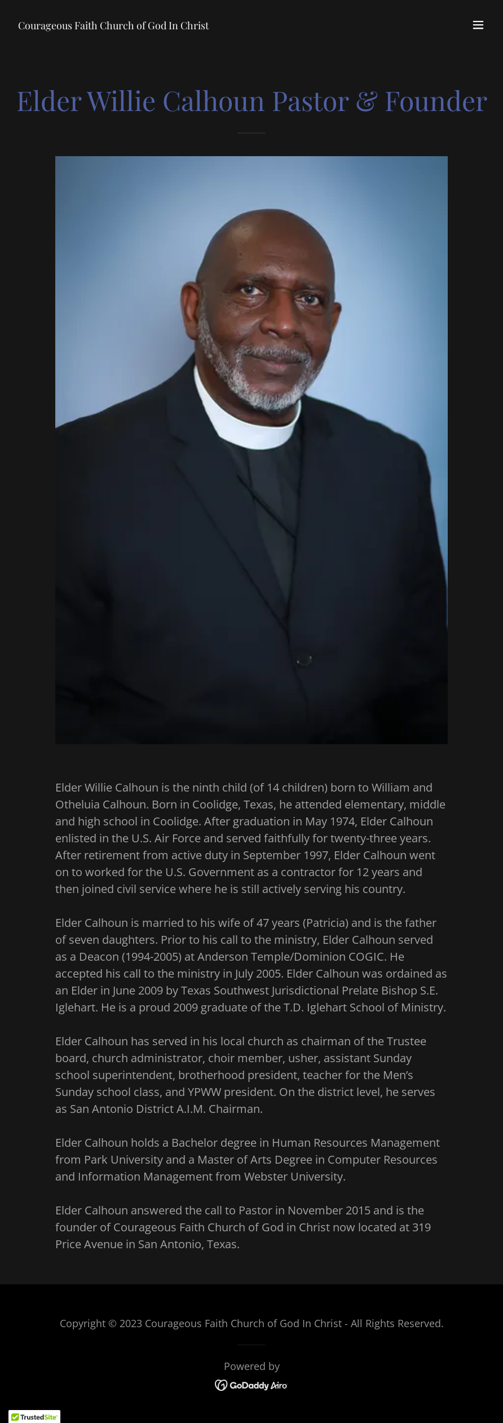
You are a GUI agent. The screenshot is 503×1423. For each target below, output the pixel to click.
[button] (478, 25)
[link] (113, 25)
